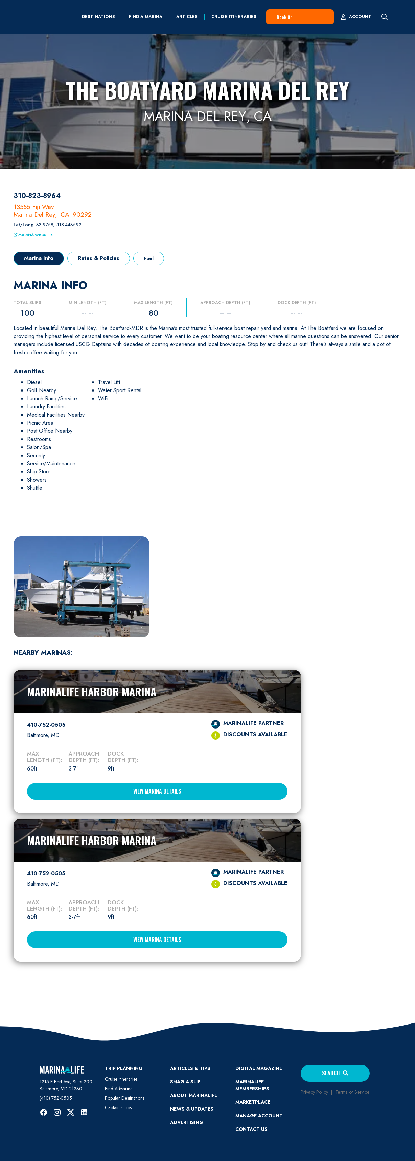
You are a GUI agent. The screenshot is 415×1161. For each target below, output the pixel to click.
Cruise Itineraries (233, 16)
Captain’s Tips (118, 1107)
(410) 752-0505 (56, 1098)
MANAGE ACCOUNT (259, 1115)
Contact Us (251, 1129)
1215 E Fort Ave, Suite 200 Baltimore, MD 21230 (66, 1085)
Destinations (98, 16)
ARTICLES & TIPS (190, 1068)
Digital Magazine (258, 1068)
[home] (41, 17)
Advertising (186, 1122)
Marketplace (252, 1102)
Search (335, 1073)
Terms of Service (352, 1092)
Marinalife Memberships (252, 1085)
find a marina (145, 16)
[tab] (39, 258)
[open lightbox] (81, 586)
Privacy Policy (314, 1092)
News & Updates (191, 1108)
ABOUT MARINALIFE (193, 1095)
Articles (187, 16)
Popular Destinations (124, 1098)
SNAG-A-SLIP (185, 1081)
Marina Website (33, 234)
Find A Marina (119, 1088)
